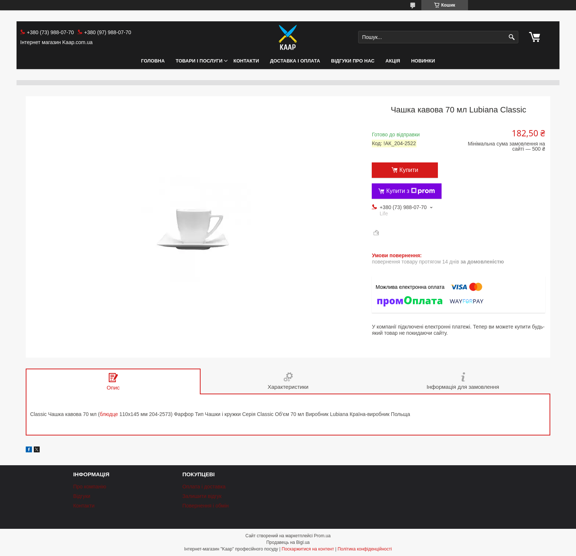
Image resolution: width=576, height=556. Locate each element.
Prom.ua (322, 535)
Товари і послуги (199, 61)
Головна (153, 61)
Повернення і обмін (205, 506)
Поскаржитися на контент (308, 549)
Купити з (410, 191)
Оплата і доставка (204, 486)
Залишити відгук (201, 496)
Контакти (246, 61)
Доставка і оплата (295, 61)
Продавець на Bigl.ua (288, 542)
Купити (408, 170)
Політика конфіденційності (365, 549)
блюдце (109, 414)
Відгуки (81, 496)
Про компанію (89, 486)
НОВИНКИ (423, 61)
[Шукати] (512, 37)
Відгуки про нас (352, 61)
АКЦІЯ (392, 61)
